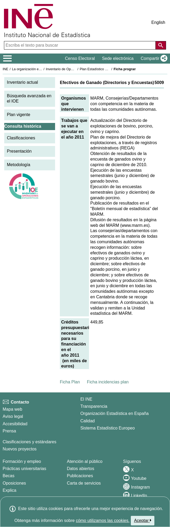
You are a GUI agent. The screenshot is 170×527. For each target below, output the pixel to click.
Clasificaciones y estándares (29, 442)
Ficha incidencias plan (107, 382)
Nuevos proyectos (20, 449)
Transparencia (93, 406)
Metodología (18, 164)
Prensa (9, 431)
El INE (86, 399)
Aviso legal (13, 416)
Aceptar (142, 520)
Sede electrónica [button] (117, 58)
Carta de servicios (84, 483)
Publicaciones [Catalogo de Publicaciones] (80, 475)
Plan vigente (18, 114)
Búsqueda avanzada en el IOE (29, 99)
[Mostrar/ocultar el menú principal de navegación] (7, 58)
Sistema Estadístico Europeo (107, 428)
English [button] (158, 22)
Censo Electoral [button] (80, 58)
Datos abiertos (80, 468)
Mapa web (12, 409)
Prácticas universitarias (24, 468)
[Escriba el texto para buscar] (80, 45)
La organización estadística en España (41, 69)
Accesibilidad (15, 424)
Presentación (19, 151)
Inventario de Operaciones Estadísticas (75, 69)
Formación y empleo (22, 461)
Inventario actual (22, 82)
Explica (9, 490)
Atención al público (84, 461)
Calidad (87, 421)
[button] (152, 58)
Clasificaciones (21, 138)
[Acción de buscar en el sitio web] (160, 45)
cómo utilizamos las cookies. (102, 520)
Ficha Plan (70, 382)
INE (5, 69)
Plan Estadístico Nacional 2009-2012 (107, 69)
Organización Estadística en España (114, 413)
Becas (8, 475)
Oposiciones (14, 483)
